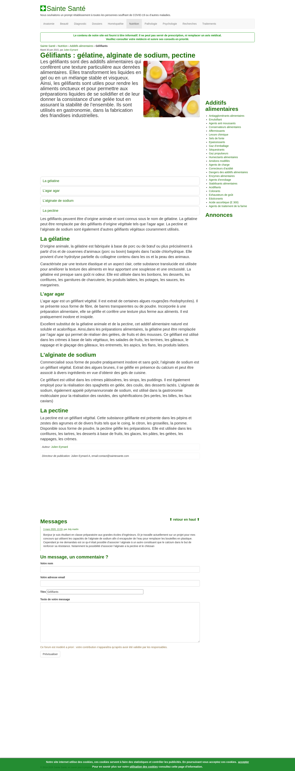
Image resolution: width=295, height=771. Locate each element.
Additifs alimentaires (81, 45)
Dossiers (97, 23)
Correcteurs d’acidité (221, 168)
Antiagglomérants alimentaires (226, 115)
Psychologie (170, 23)
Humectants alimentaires (223, 157)
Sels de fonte (216, 138)
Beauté (64, 23)
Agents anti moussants (222, 123)
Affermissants (217, 130)
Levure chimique (218, 134)
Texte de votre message (55, 599)
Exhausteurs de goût (221, 194)
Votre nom (46, 563)
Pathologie (151, 23)
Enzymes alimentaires (222, 176)
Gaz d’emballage (219, 145)
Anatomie (48, 23)
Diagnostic (80, 23)
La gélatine (51, 181)
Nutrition (134, 23)
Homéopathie (115, 23)
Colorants (214, 191)
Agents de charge (219, 164)
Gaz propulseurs (218, 153)
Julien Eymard (71, 50)
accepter (243, 761)
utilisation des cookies (144, 766)
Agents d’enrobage (220, 179)
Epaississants (217, 142)
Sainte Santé (66, 8)
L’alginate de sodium (58, 201)
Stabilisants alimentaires (223, 183)
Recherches (189, 23)
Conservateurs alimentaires (225, 127)
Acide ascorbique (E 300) (224, 202)
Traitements (209, 23)
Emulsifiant (215, 119)
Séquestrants (217, 149)
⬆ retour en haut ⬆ (184, 519)
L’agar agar (51, 191)
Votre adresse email (52, 577)
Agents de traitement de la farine (228, 206)
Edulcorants (216, 198)
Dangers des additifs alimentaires (228, 172)
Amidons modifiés (219, 160)
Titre (43, 591)
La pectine (50, 211)
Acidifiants (215, 187)
